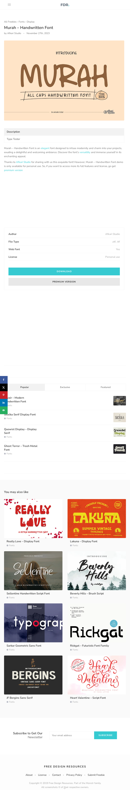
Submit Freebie (96, 775)
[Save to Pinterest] (4, 395)
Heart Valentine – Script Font (88, 698)
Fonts (22, 21)
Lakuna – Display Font (83, 541)
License (42, 775)
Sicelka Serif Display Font (20, 414)
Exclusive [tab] (65, 387)
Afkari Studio (23, 162)
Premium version (64, 281)
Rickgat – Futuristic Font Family (89, 646)
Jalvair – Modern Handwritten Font (15, 399)
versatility (85, 152)
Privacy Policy (74, 775)
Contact (56, 775)
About (29, 775)
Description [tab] (13, 131)
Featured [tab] (106, 387)
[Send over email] (4, 410)
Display (31, 21)
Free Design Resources (65, 766)
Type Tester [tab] (13, 139)
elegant (45, 148)
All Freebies (10, 21)
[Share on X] (4, 387)
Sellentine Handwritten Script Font (28, 593)
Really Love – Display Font (23, 541)
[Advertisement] (64, 200)
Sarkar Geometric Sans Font (24, 646)
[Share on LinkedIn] (4, 402)
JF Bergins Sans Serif (20, 698)
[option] (64, 80)
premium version (13, 170)
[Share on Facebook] (4, 380)
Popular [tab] (24, 387)
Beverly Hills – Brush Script (87, 593)
